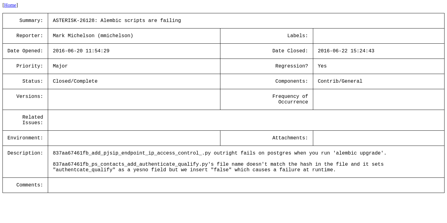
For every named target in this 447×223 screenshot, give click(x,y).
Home (10, 5)
